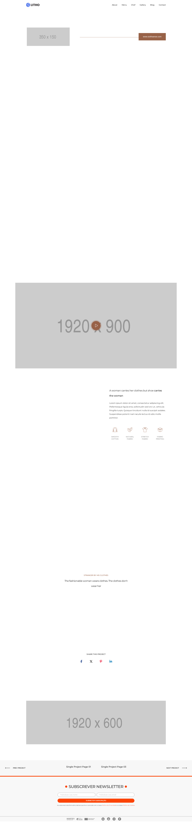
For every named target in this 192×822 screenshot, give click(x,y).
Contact (162, 5)
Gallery (143, 5)
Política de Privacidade (109, 805)
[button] (152, 36)
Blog (152, 5)
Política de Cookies (129, 805)
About (114, 5)
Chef (133, 5)
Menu (124, 5)
